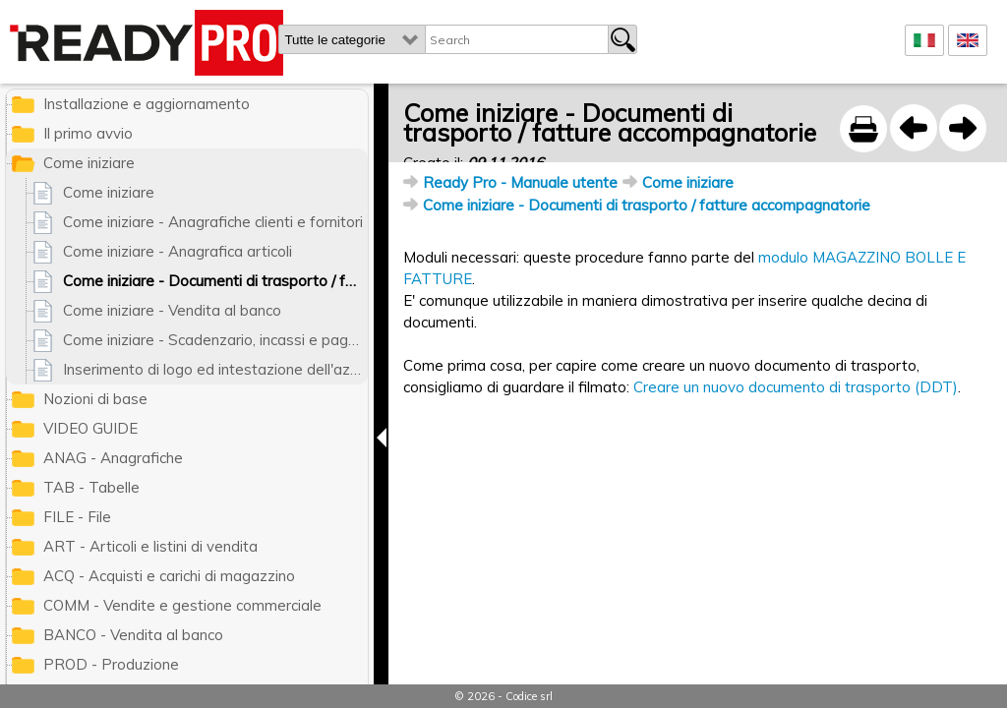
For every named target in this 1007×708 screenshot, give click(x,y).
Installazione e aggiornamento (146, 103)
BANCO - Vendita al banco (133, 634)
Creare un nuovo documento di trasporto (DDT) (795, 387)
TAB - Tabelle (91, 487)
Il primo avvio (88, 133)
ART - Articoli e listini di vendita (150, 546)
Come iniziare (688, 182)
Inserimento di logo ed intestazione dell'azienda (215, 369)
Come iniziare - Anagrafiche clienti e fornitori (213, 221)
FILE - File (77, 516)
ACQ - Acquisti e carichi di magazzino (169, 575)
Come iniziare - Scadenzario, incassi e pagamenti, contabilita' (215, 339)
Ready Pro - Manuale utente (520, 182)
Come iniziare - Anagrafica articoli (177, 251)
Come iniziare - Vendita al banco (172, 310)
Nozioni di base (95, 398)
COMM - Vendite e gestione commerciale (182, 605)
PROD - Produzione (111, 664)
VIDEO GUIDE (90, 428)
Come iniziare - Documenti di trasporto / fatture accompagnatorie (646, 205)
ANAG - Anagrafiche (113, 457)
